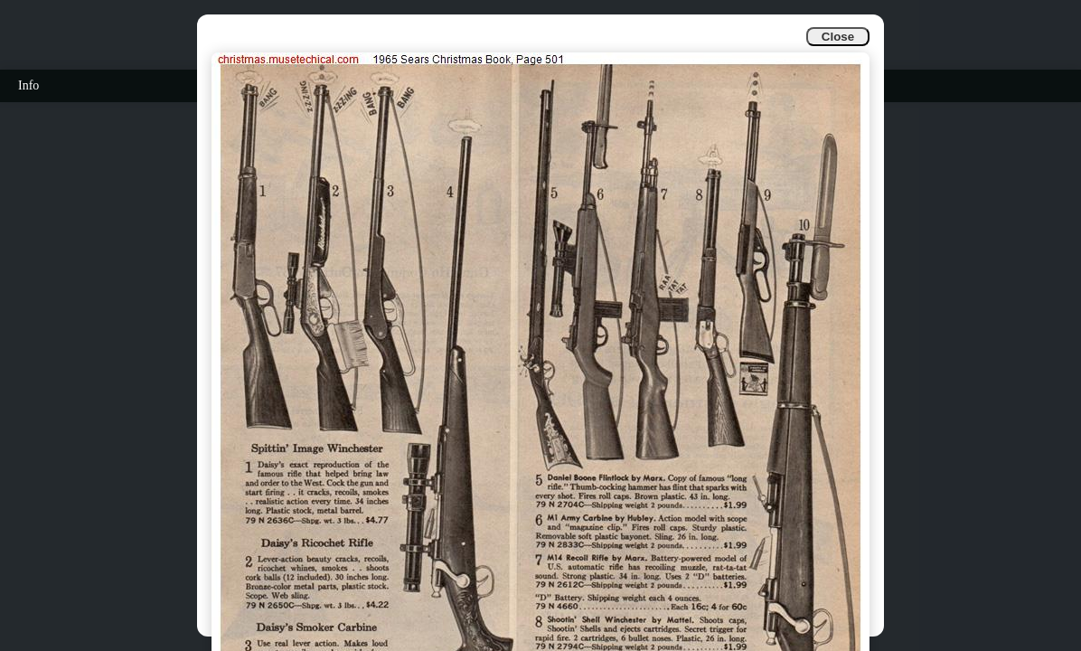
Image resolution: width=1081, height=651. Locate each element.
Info (28, 85)
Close (838, 36)
